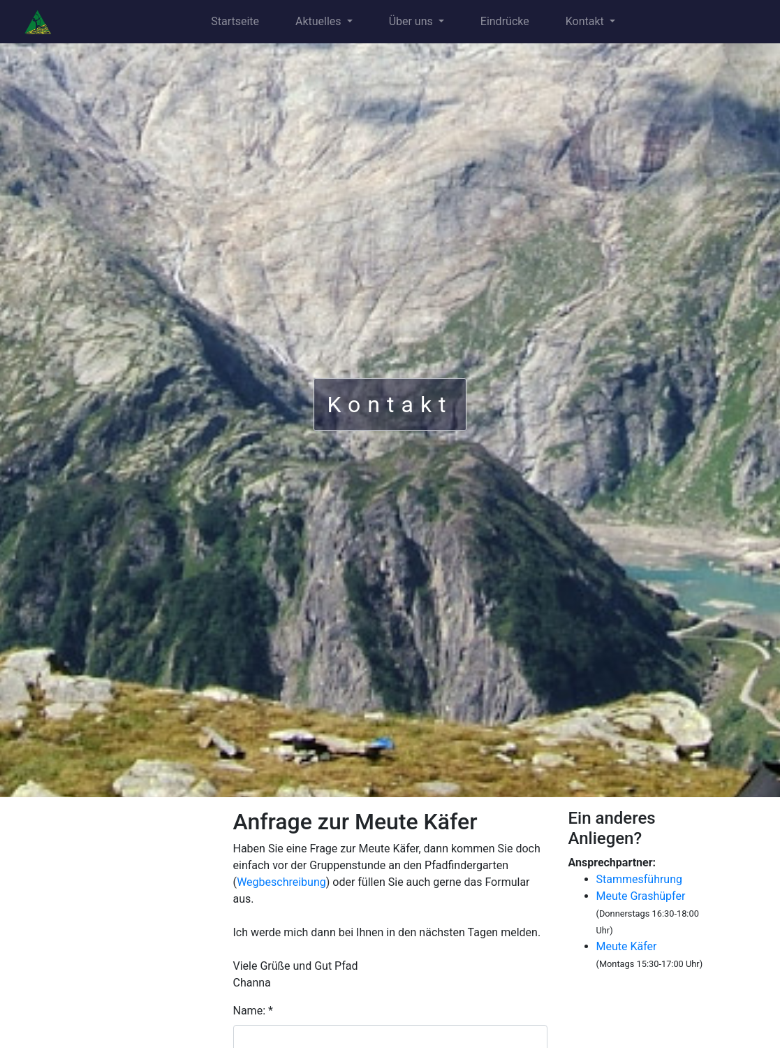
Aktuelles (319, 21)
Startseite (235, 21)
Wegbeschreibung (281, 882)
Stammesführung (639, 879)
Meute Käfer (626, 946)
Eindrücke (504, 21)
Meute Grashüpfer (641, 896)
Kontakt (586, 21)
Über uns (412, 21)
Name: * (253, 1010)
